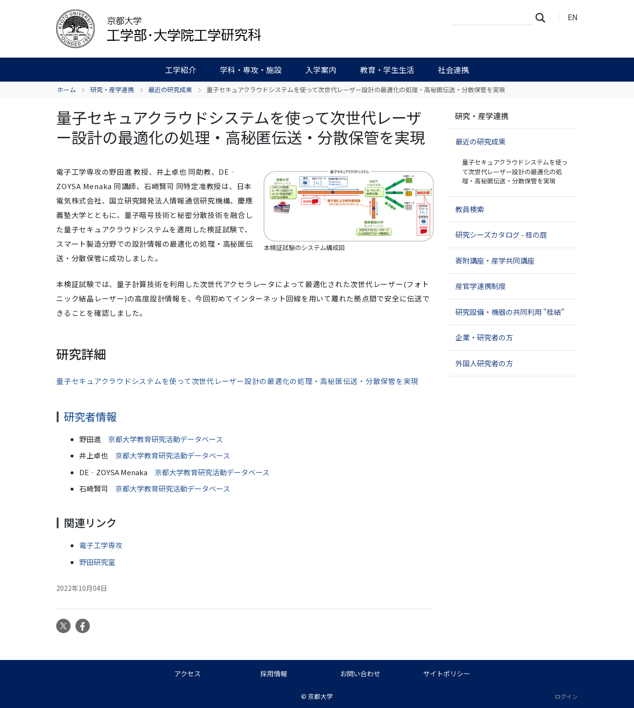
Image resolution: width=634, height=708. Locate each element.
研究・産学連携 (112, 89)
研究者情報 (90, 416)
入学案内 (320, 69)
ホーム (66, 89)
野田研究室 (97, 562)
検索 (543, 17)
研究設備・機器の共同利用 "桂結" (509, 312)
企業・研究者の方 (484, 337)
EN (573, 17)
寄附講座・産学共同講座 (495, 260)
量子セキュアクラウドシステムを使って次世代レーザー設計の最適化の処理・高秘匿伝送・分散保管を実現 (237, 381)
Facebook (82, 626)
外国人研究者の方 (484, 363)
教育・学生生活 (387, 69)
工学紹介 (180, 69)
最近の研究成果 (170, 89)
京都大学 (320, 696)
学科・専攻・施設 (250, 69)
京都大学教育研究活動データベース (165, 439)
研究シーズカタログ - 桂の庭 (501, 234)
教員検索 (469, 209)
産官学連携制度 (480, 286)
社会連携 (453, 69)
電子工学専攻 (100, 545)
